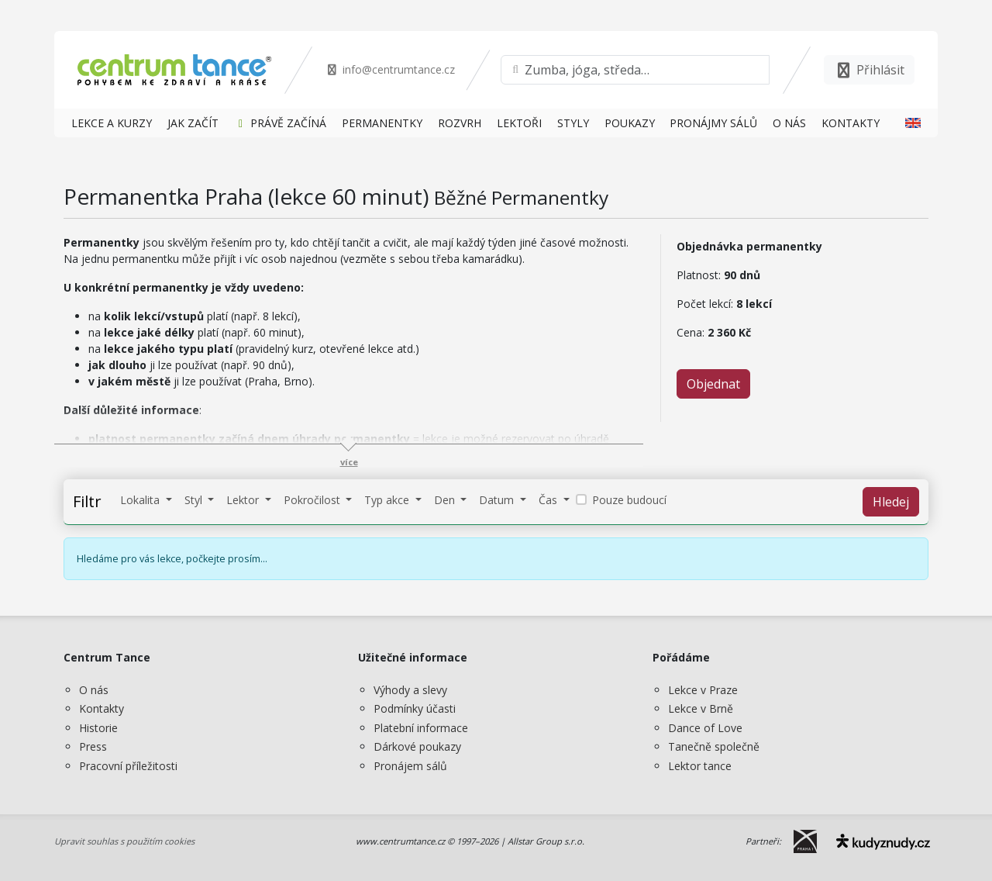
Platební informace (421, 727)
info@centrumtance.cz (390, 69)
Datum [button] (498, 499)
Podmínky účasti (415, 708)
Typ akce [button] (388, 499)
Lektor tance (700, 765)
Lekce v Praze (703, 689)
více (349, 462)
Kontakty (101, 708)
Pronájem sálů (410, 765)
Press (93, 746)
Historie (98, 727)
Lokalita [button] (141, 499)
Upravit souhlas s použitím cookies (124, 841)
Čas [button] (549, 499)
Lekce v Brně (700, 708)
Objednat (713, 383)
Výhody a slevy (410, 689)
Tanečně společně (714, 746)
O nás (93, 689)
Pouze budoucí (629, 499)
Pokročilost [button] (313, 499)
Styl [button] (194, 499)
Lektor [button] (244, 499)
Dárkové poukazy (417, 746)
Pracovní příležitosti (128, 765)
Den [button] (446, 499)
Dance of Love (705, 727)
